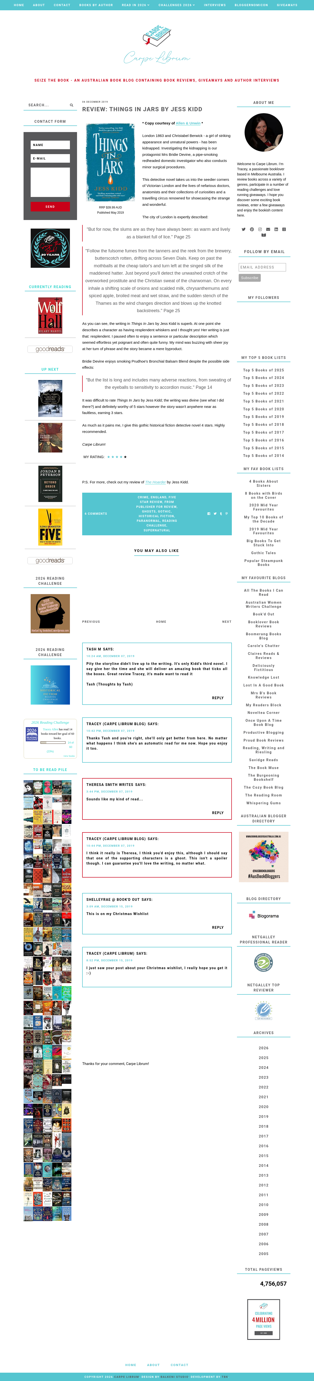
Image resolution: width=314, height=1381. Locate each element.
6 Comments (96, 513)
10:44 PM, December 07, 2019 (110, 845)
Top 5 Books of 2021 (263, 401)
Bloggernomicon (251, 5)
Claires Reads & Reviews (264, 656)
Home (19, 5)
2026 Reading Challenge (50, 722)
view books (69, 756)
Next (227, 621)
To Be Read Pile (50, 770)
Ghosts (149, 511)
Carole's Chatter (264, 646)
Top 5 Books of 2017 (263, 432)
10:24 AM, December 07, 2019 (110, 656)
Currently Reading (50, 287)
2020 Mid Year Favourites (263, 507)
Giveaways (287, 5)
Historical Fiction (156, 516)
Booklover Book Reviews (263, 624)
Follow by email (264, 251)
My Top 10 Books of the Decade (264, 519)
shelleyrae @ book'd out (113, 900)
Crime (143, 497)
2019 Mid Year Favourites (263, 531)
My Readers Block (264, 705)
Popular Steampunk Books (263, 563)
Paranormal (148, 521)
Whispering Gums (264, 803)
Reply (218, 698)
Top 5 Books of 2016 (263, 440)
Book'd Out (264, 614)
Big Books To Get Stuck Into (264, 543)
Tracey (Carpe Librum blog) (116, 724)
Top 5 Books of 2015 (263, 448)
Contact (62, 5)
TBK (225, 1377)
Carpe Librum (126, 1377)
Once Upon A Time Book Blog (264, 723)
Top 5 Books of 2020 (263, 409)
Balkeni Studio (174, 1377)
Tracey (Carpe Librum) (110, 953)
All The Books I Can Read (263, 592)
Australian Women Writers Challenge (264, 604)
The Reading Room (263, 795)
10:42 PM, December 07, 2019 (110, 731)
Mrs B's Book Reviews (264, 695)
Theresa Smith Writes (109, 785)
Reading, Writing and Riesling (264, 750)
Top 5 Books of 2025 (263, 370)
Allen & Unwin (188, 123)
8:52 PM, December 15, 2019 (109, 960)
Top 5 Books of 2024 (263, 378)
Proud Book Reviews (264, 740)
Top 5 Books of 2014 (263, 456)
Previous (91, 621)
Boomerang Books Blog (264, 636)
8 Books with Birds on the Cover (264, 495)
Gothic (164, 511)
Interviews (215, 5)
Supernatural (157, 530)
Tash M (93, 649)
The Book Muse (264, 768)
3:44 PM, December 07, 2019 (109, 791)
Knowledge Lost (263, 677)
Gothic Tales (263, 553)
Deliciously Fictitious (264, 668)
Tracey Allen (50, 729)
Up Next (50, 369)
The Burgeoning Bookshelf (263, 777)
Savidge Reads (263, 760)
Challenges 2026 (175, 5)
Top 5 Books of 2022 (263, 393)
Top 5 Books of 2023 (263, 386)
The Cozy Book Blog (264, 787)
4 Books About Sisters (263, 483)
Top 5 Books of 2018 (263, 425)
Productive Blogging (263, 732)
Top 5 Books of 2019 (263, 417)
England (158, 497)
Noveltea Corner (264, 713)
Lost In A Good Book (263, 685)
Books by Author (96, 5)
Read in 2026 (134, 5)
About (39, 5)
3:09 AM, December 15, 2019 (109, 906)
